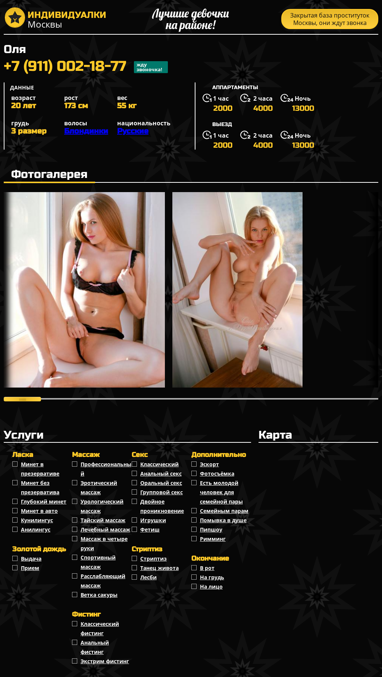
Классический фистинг (100, 628)
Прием (30, 567)
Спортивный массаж (98, 562)
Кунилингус (37, 520)
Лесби (148, 577)
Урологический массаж (102, 506)
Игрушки (153, 520)
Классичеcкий (159, 464)
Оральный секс (161, 482)
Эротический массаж (99, 487)
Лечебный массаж (105, 529)
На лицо (211, 586)
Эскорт (209, 464)
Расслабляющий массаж (103, 581)
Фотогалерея (49, 174)
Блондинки (86, 131)
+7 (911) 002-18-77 (86, 67)
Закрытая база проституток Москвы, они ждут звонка (329, 19)
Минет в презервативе (40, 469)
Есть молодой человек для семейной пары (221, 492)
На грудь (212, 577)
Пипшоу (211, 529)
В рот (207, 567)
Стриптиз (153, 558)
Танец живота (159, 567)
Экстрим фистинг (105, 661)
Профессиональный (106, 469)
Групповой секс (161, 492)
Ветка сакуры (99, 594)
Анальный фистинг (95, 647)
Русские (132, 131)
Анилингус (35, 529)
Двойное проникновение (162, 506)
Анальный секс (161, 473)
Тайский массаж (103, 520)
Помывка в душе (223, 520)
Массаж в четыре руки (104, 543)
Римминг (213, 538)
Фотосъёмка (217, 473)
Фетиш (150, 529)
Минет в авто (39, 510)
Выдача (31, 558)
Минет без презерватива (40, 487)
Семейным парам (224, 510)
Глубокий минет (43, 501)
